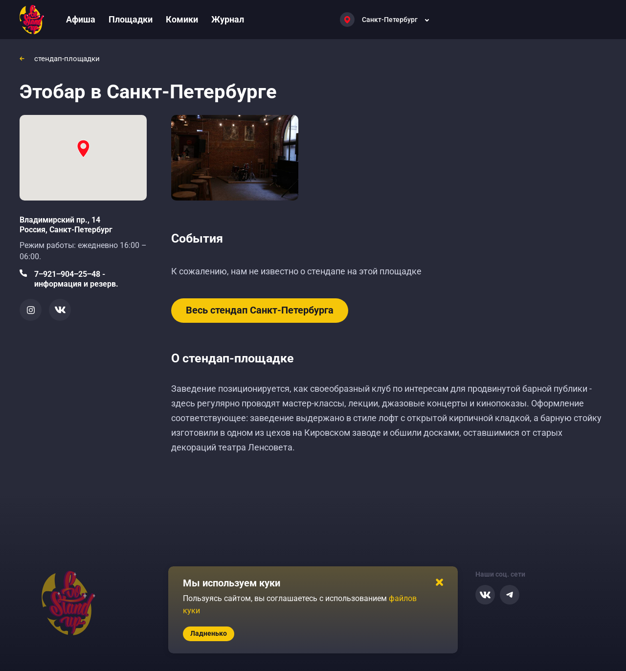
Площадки (131, 19)
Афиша (80, 19)
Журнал (227, 19)
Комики (182, 19)
